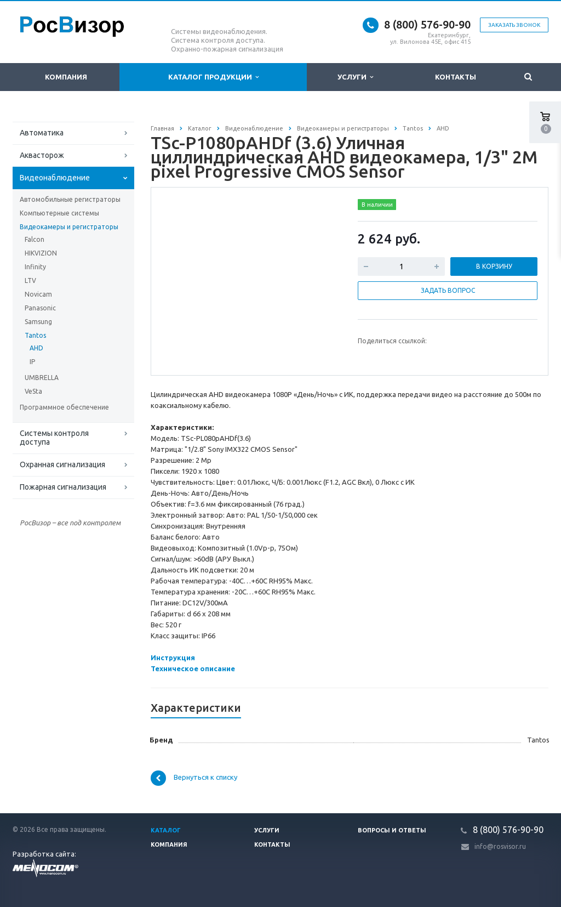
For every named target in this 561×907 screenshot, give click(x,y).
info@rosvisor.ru (500, 846)
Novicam (38, 294)
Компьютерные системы (59, 213)
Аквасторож (42, 155)
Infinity (35, 266)
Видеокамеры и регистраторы (69, 226)
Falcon (34, 239)
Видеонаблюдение (55, 177)
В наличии (377, 204)
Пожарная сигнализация (63, 487)
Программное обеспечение (64, 407)
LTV (30, 280)
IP (32, 361)
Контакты (455, 77)
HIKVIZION (41, 253)
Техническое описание (193, 668)
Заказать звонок (514, 25)
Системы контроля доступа (54, 437)
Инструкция (173, 657)
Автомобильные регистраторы (70, 199)
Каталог (166, 830)
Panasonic (40, 307)
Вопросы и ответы (392, 830)
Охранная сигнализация (62, 464)
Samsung (38, 321)
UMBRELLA (42, 377)
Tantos (35, 335)
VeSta (33, 391)
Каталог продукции (213, 77)
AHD (36, 348)
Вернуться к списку (194, 778)
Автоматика (42, 132)
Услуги (355, 77)
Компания (66, 77)
